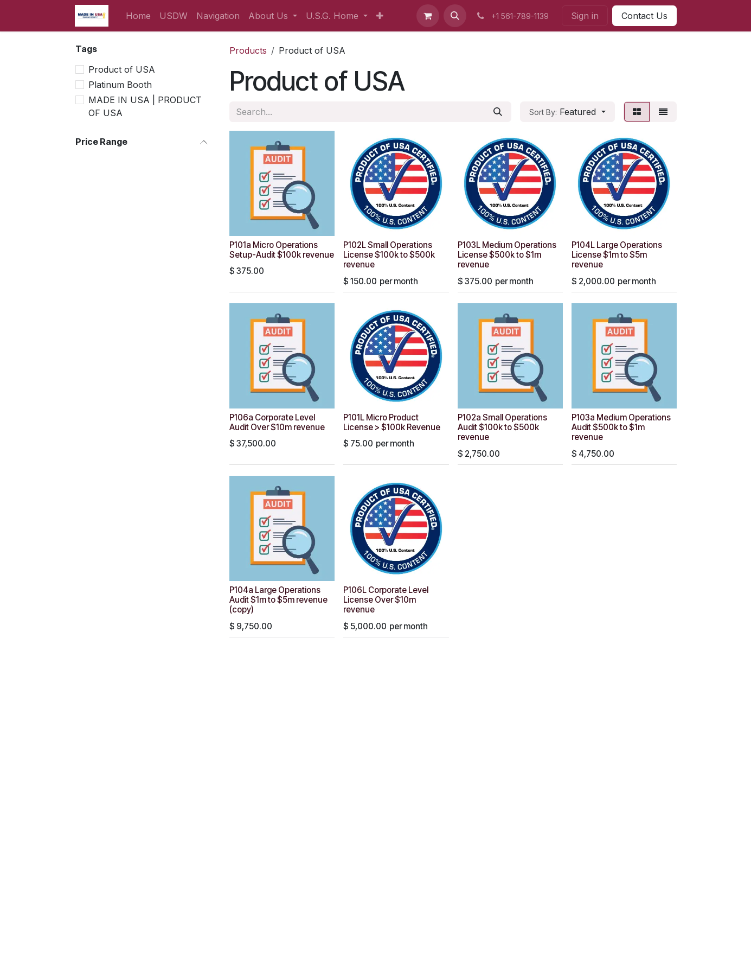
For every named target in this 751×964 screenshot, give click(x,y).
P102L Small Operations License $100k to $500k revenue (389, 255)
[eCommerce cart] (427, 15)
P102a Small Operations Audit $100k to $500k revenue (502, 427)
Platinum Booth (120, 84)
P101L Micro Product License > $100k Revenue (391, 422)
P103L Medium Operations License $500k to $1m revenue (506, 255)
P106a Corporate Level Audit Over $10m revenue (277, 422)
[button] (455, 15)
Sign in (585, 15)
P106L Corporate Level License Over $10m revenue (385, 600)
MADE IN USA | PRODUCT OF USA (145, 106)
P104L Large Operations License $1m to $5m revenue (616, 255)
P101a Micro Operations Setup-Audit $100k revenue (281, 250)
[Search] (497, 111)
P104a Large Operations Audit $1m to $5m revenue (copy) (278, 600)
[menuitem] (138, 16)
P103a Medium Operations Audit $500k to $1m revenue (620, 427)
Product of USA (121, 69)
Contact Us (644, 15)
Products (248, 50)
